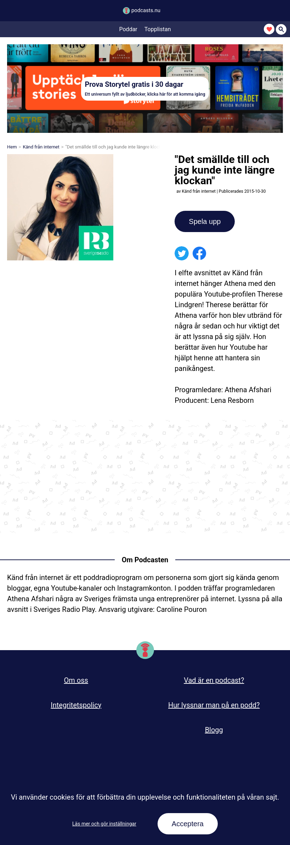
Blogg (214, 730)
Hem (12, 147)
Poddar (128, 29)
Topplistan (157, 29)
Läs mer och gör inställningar (104, 824)
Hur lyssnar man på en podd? (214, 705)
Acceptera (188, 824)
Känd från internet (41, 147)
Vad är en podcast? (214, 680)
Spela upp (205, 221)
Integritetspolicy (76, 705)
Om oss (76, 680)
